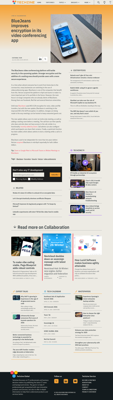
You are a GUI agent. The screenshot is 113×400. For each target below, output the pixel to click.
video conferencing (50, 159)
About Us (85, 385)
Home (39, 2)
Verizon (40, 159)
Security (34, 159)
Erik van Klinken (18, 278)
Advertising (87, 382)
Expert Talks (22, 291)
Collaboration (21, 16)
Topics (61, 2)
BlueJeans (22, 106)
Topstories (50, 2)
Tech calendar (54, 291)
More (87, 2)
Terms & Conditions (89, 389)
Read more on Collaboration (43, 227)
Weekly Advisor (37, 179)
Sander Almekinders (48, 277)
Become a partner (89, 380)
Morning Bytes (21, 179)
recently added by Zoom (28, 126)
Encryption (27, 159)
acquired (20, 142)
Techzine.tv (78, 150)
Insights (74, 2)
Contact (85, 387)
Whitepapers (84, 291)
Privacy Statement (89, 392)
